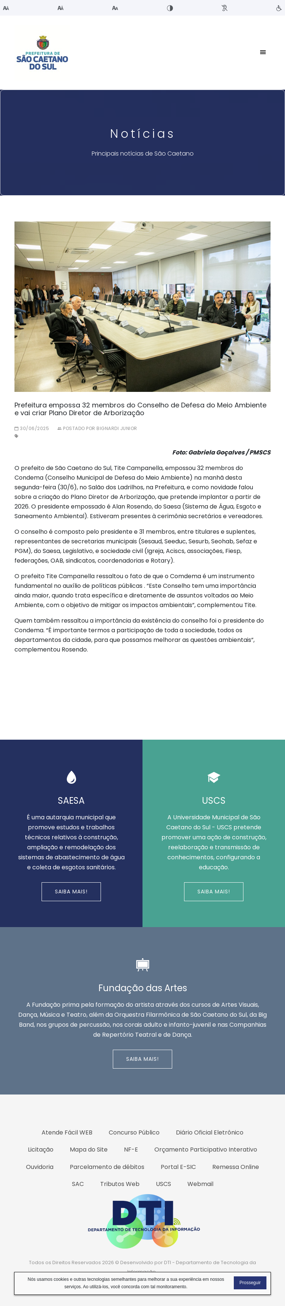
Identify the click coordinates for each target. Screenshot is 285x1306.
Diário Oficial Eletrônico (209, 1132)
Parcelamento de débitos (107, 1167)
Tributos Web (120, 1184)
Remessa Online (235, 1167)
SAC (78, 1184)
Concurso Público (134, 1132)
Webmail (200, 1184)
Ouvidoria (39, 1167)
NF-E (131, 1149)
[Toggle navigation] (263, 52)
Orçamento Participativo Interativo (205, 1149)
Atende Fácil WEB (67, 1132)
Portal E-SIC (178, 1167)
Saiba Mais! (71, 891)
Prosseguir (250, 1282)
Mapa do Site (89, 1149)
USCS (163, 1184)
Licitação (40, 1149)
